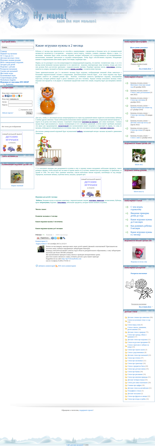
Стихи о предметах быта (136, 366)
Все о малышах (100, 13)
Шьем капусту (139, 191)
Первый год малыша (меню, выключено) (55, 13)
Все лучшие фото (145, 69)
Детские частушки (134, 393)
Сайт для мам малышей (75, 445)
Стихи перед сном (134, 325)
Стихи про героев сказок (136, 350)
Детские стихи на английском (138, 388)
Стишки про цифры (134, 385)
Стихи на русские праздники (138, 342)
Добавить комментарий (47, 266)
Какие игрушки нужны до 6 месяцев (141, 220)
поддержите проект (86, 410)
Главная (36, 13)
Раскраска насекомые (139, 273)
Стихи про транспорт (135, 363)
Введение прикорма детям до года (140, 214)
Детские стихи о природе (136, 332)
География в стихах (134, 391)
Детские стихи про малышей (138, 355)
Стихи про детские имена (137, 369)
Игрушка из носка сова (139, 262)
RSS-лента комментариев (67, 266)
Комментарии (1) (41, 241)
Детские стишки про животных (139, 317)
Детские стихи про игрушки (137, 340)
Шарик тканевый (17, 186)
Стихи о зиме (135, 138)
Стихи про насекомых (135, 361)
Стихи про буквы (134, 372)
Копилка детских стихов (139, 83)
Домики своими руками (139, 64)
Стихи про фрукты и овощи (137, 396)
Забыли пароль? (7, 113)
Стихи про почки (136, 130)
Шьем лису (139, 164)
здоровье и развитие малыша (82, 13)
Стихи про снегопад (138, 115)
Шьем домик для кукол (139, 47)
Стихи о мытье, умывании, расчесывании (137, 328)
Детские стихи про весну (139, 123)
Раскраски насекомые (138, 304)
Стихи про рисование (135, 374)
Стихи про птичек (134, 358)
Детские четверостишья (136, 380)
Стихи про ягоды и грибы (137, 399)
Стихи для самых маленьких (138, 383)
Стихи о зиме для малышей (140, 92)
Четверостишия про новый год (141, 107)
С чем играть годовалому (137, 208)
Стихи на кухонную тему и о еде (139, 320)
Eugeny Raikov (41, 244)
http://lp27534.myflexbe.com (71, 259)
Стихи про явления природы (138, 377)
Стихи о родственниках (136, 352)
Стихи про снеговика (138, 100)
